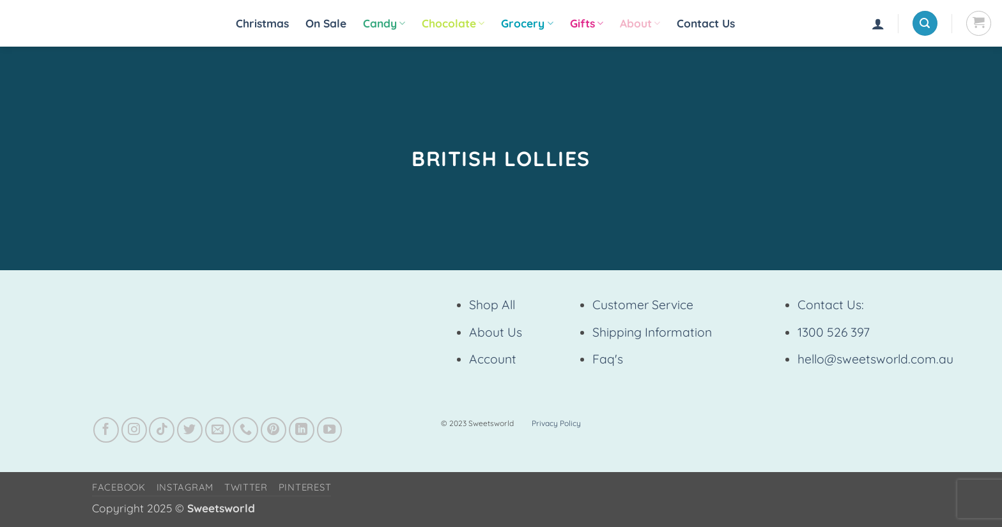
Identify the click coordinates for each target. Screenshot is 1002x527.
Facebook (119, 487)
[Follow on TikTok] (161, 430)
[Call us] (245, 430)
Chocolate (453, 23)
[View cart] (978, 23)
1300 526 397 (834, 332)
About (640, 23)
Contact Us (706, 23)
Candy (384, 23)
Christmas (262, 23)
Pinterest (305, 487)
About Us (495, 332)
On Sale (325, 23)
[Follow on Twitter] (190, 430)
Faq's (607, 359)
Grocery (527, 23)
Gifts (586, 23)
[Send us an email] (218, 430)
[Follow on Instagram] (134, 430)
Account (492, 359)
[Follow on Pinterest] (273, 430)
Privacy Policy (556, 423)
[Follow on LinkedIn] (301, 430)
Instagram (185, 487)
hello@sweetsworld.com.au (875, 359)
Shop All (492, 304)
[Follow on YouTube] (330, 430)
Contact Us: (831, 304)
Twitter (246, 487)
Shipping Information (652, 332)
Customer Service (642, 304)
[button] (878, 24)
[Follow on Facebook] (106, 430)
